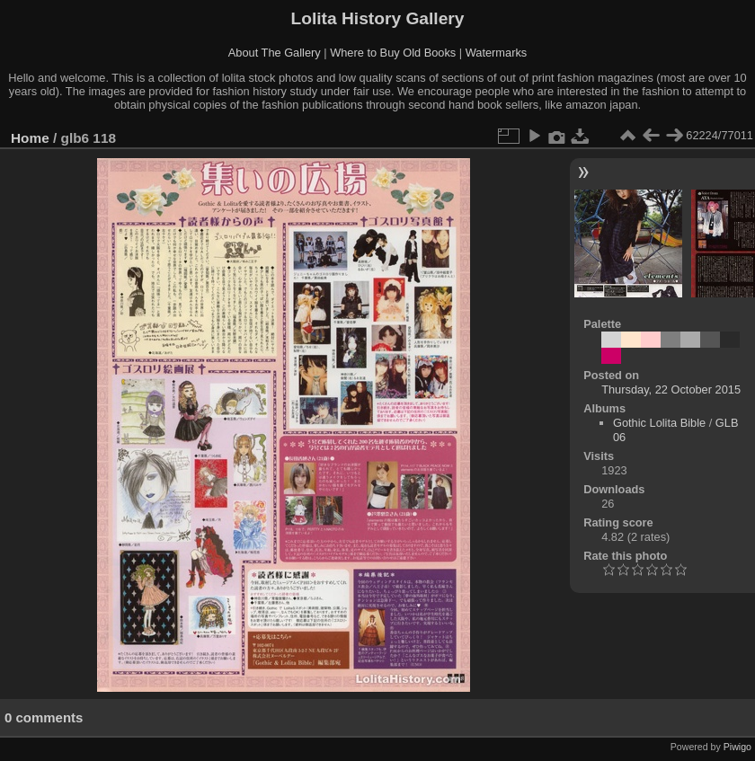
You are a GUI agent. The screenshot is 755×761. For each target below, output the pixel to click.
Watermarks (497, 52)
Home (30, 138)
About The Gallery (274, 52)
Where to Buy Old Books (393, 52)
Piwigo (737, 746)
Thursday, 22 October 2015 (671, 389)
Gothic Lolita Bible (659, 422)
